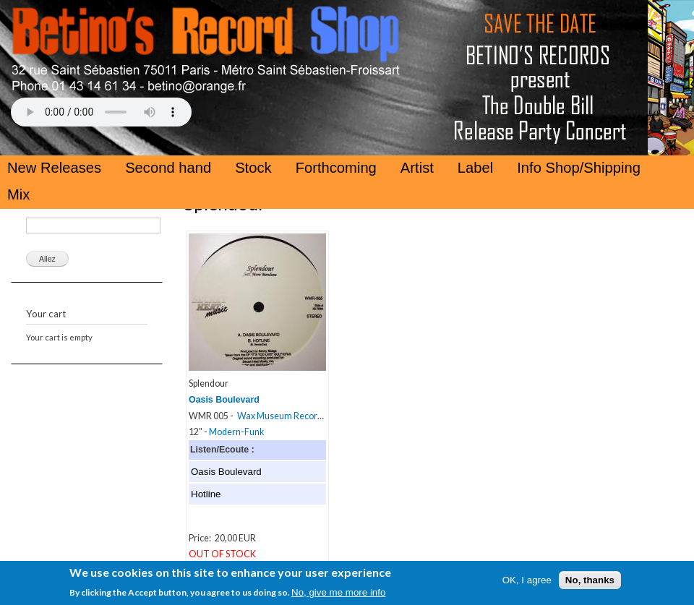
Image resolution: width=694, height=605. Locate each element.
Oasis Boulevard (224, 400)
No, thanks (589, 585)
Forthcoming (336, 168)
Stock (253, 168)
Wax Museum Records (282, 416)
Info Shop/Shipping (579, 168)
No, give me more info (338, 597)
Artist (417, 168)
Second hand (168, 168)
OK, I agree (527, 585)
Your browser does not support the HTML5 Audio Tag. (101, 112)
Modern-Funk (236, 431)
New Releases (54, 168)
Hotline (206, 494)
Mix (18, 194)
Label (475, 168)
